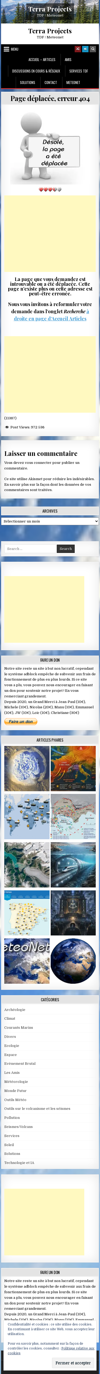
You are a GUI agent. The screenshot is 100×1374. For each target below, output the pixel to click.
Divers (10, 1037)
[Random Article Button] (78, 49)
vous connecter (38, 463)
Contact (51, 82)
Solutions (27, 82)
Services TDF (78, 71)
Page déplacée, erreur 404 (50, 98)
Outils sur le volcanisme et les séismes (37, 1109)
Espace (10, 1055)
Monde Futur (15, 1091)
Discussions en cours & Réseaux (36, 71)
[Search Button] (93, 49)
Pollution (12, 1118)
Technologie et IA (19, 1163)
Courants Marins (18, 1028)
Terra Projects (50, 8)
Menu (14, 49)
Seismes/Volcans (18, 1127)
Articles (77, 318)
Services (11, 1136)
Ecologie (11, 1046)
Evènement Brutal (19, 1064)
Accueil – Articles (42, 59)
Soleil (9, 1145)
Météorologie (16, 1082)
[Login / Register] (85, 49)
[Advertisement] (50, 233)
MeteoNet (73, 82)
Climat (9, 1019)
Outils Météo (15, 1100)
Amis (68, 59)
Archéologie (14, 1010)
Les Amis (12, 1073)
